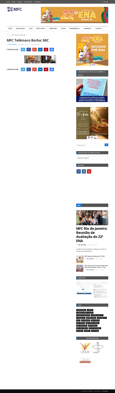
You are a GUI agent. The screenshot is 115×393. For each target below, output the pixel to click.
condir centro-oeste (85, 312)
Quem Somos (20, 28)
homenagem (91, 317)
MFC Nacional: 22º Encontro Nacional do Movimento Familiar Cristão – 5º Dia (96, 266)
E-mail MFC (37, 2)
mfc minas (80, 323)
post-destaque (94, 328)
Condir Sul (81, 317)
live (78, 320)
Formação (87, 28)
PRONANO (105, 391)
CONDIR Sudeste (97, 315)
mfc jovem (95, 320)
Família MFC (53, 28)
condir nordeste (83, 315)
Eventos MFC (40, 28)
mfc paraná (93, 325)
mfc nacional (82, 325)
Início (8, 2)
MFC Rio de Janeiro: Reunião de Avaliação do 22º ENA (91, 234)
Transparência (74, 28)
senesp (87, 331)
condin (90, 310)
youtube (95, 331)
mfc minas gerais (92, 323)
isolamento (101, 317)
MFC (91, 391)
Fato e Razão (28, 2)
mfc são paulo (82, 328)
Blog (13, 2)
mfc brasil (85, 320)
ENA (78, 205)
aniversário (81, 310)
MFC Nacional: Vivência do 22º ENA (94, 256)
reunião (80, 331)
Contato (20, 2)
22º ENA (63, 28)
